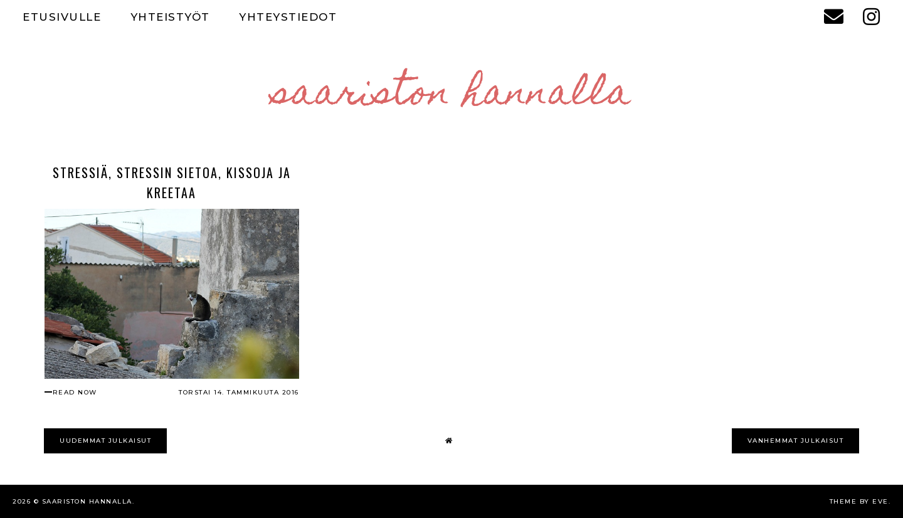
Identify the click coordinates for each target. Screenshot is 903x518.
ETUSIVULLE (62, 17)
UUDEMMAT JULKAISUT (105, 440)
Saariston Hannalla (451, 96)
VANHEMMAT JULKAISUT (795, 440)
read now (75, 392)
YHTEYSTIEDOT (288, 17)
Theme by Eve (859, 501)
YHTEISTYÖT (170, 17)
